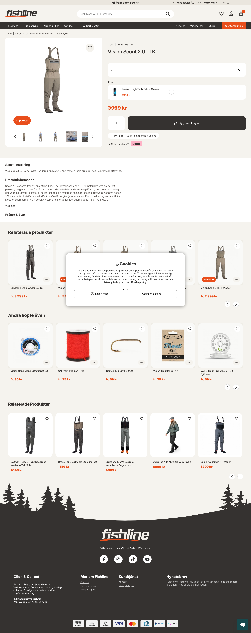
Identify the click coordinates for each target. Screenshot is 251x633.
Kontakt (123, 581)
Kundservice (184, 2)
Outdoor (68, 25)
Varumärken (196, 25)
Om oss (84, 582)
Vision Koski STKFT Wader (215, 287)
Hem (10, 33)
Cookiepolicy (139, 282)
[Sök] (125, 14)
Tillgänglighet (88, 589)
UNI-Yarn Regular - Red (71, 370)
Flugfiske (13, 25)
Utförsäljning (234, 25)
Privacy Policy (112, 282)
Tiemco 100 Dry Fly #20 (119, 370)
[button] (220, 2)
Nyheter (180, 25)
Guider (212, 25)
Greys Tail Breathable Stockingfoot (77, 461)
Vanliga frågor (126, 585)
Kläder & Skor (51, 25)
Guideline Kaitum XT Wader (215, 461)
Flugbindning (31, 25)
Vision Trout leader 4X (165, 370)
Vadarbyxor (62, 33)
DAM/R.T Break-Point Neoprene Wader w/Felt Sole (28, 463)
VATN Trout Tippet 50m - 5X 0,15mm (217, 372)
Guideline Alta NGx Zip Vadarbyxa (172, 461)
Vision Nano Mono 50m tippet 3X (29, 370)
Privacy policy (88, 585)
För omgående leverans (143, 135)
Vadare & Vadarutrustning (42, 33)
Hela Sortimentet (90, 25)
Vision (111, 44)
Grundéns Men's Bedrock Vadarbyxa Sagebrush (120, 463)
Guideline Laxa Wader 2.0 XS (27, 287)
